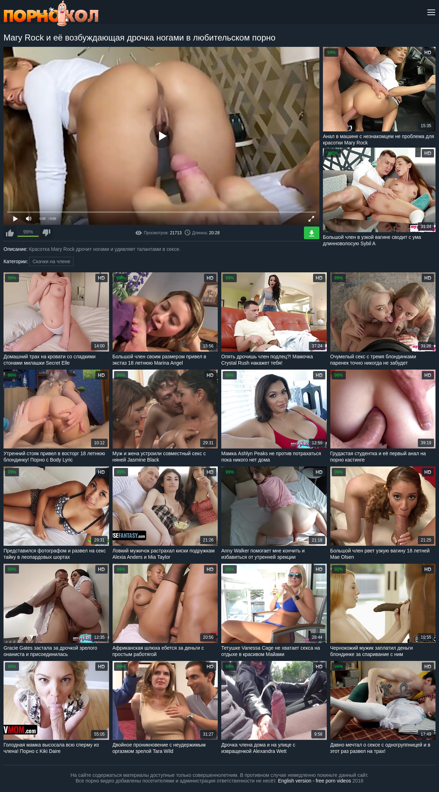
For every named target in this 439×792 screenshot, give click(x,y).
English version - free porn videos (314, 781)
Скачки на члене (51, 261)
